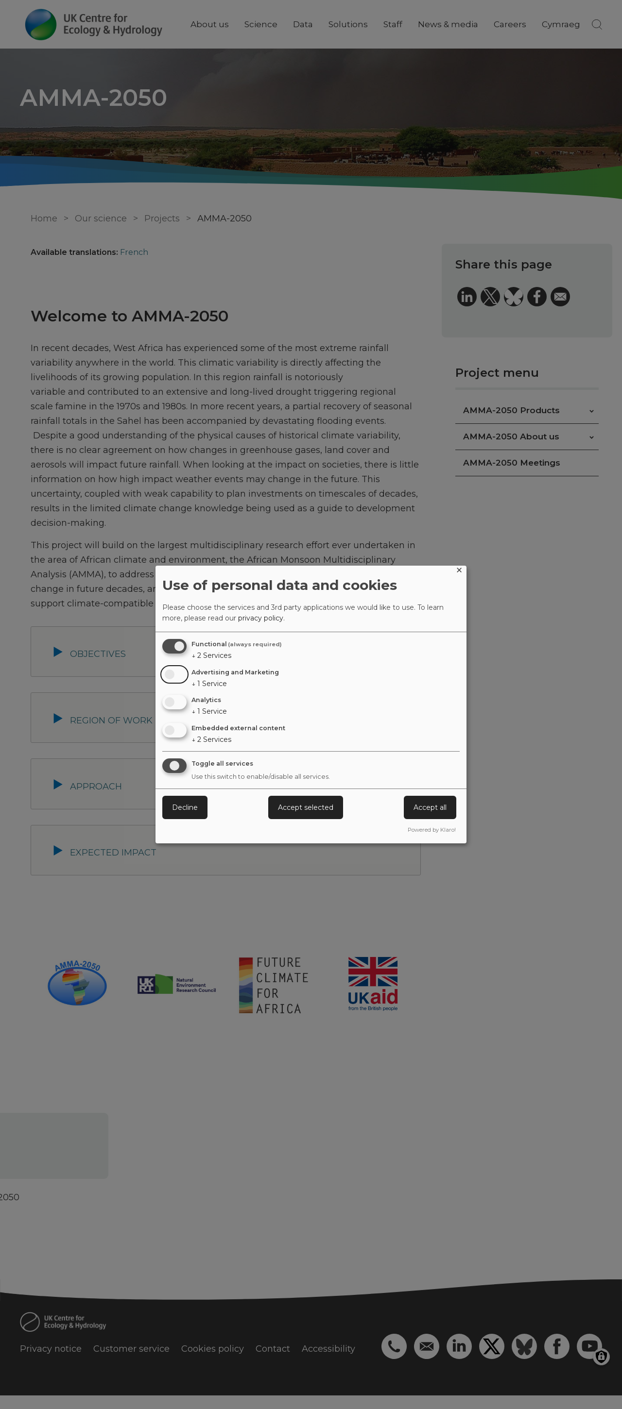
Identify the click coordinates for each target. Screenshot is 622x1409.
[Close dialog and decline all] (459, 572)
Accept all (430, 807)
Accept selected (305, 807)
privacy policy (260, 618)
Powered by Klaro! (432, 829)
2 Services (211, 655)
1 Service (209, 683)
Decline (185, 807)
